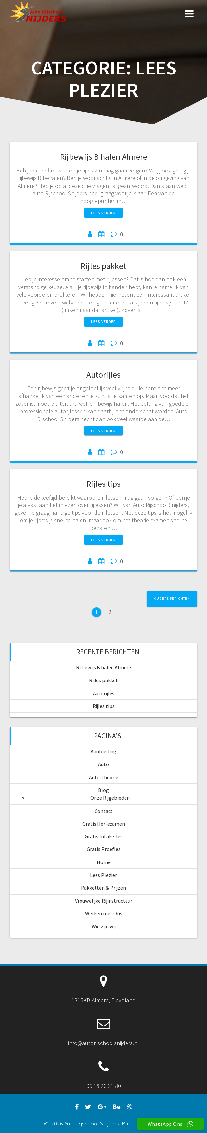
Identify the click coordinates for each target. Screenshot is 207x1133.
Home (104, 862)
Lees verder (103, 212)
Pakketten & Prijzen (103, 887)
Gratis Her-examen (103, 823)
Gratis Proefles (104, 849)
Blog (103, 790)
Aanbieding (103, 751)
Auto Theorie (103, 777)
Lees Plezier (103, 875)
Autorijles (103, 374)
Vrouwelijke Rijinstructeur (103, 900)
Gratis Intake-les (104, 836)
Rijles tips (103, 483)
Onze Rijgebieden (110, 798)
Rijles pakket (103, 265)
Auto (103, 764)
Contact (104, 811)
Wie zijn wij (104, 926)
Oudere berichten (172, 598)
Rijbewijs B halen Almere (103, 156)
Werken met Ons (103, 913)
